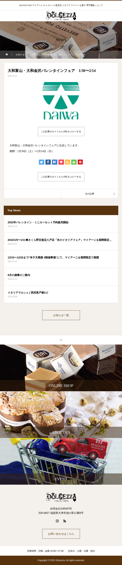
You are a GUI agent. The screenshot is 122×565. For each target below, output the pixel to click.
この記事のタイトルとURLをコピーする (61, 131)
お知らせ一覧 (61, 315)
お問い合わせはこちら (61, 533)
